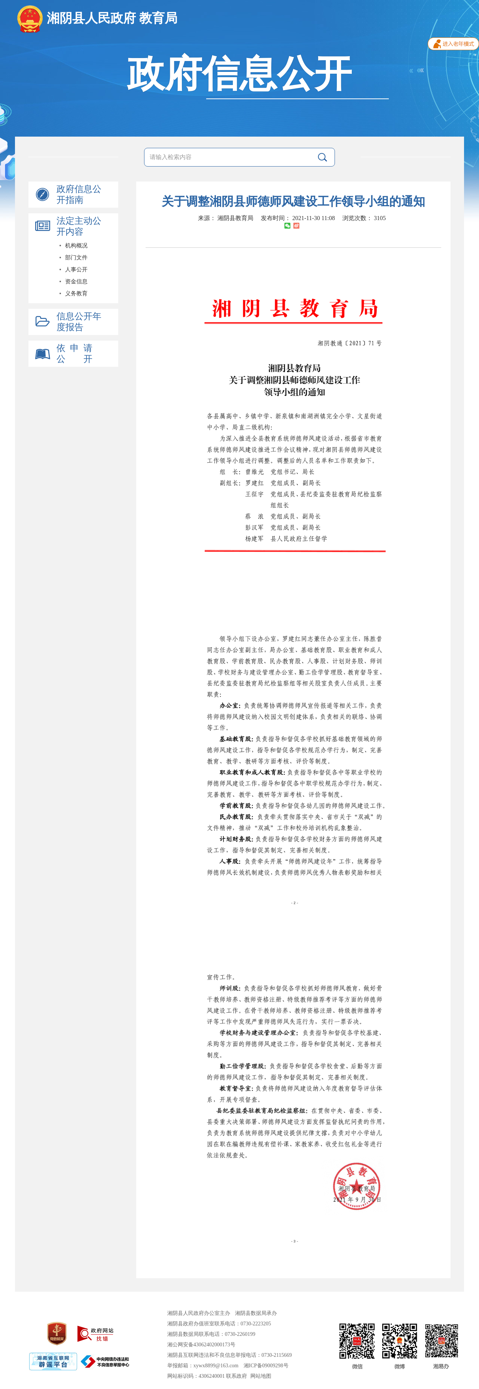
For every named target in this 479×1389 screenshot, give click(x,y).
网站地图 (260, 1376)
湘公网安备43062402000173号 (201, 1344)
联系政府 (236, 1376)
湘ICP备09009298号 (266, 1365)
